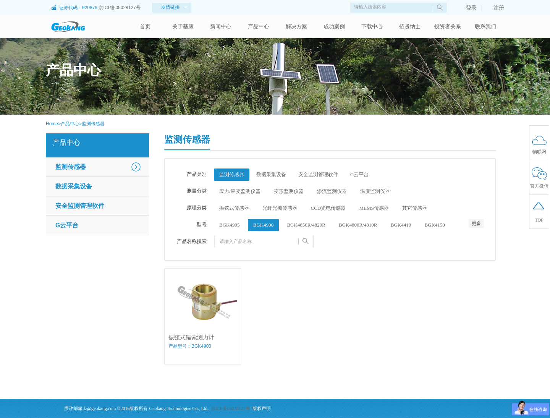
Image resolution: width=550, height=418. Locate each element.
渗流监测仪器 (332, 191)
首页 (145, 26)
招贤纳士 (410, 26)
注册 (495, 8)
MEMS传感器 (373, 208)
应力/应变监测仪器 (239, 191)
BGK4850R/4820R (306, 225)
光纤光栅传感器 (279, 208)
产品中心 (258, 26)
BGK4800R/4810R (358, 225)
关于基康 (183, 26)
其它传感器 (414, 208)
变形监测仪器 (289, 191)
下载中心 (372, 26)
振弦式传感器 (234, 208)
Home (52, 123)
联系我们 (485, 26)
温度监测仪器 (375, 191)
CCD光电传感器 (328, 208)
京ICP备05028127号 (119, 7)
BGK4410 (401, 225)
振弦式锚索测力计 (191, 337)
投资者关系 (447, 26)
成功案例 (334, 26)
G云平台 (66, 225)
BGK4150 (434, 225)
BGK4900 (263, 225)
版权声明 (261, 408)
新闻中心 (220, 26)
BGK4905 (229, 225)
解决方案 (296, 26)
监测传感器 (93, 123)
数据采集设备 (73, 186)
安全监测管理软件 (79, 206)
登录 (467, 8)
